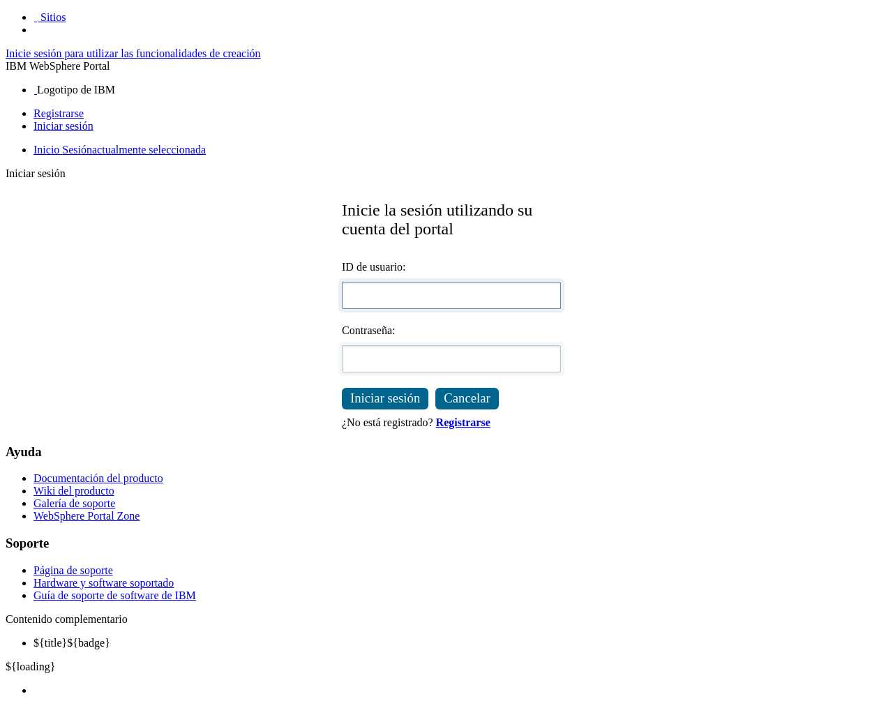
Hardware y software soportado (103, 583)
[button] (49, 17)
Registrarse (58, 113)
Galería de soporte (74, 503)
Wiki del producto (73, 491)
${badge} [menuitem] (71, 643)
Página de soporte (73, 570)
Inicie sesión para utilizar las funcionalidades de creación (133, 53)
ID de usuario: (374, 267)
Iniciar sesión (63, 126)
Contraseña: (368, 330)
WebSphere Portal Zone (86, 516)
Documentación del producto (98, 478)
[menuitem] (460, 690)
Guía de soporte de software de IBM (114, 595)
